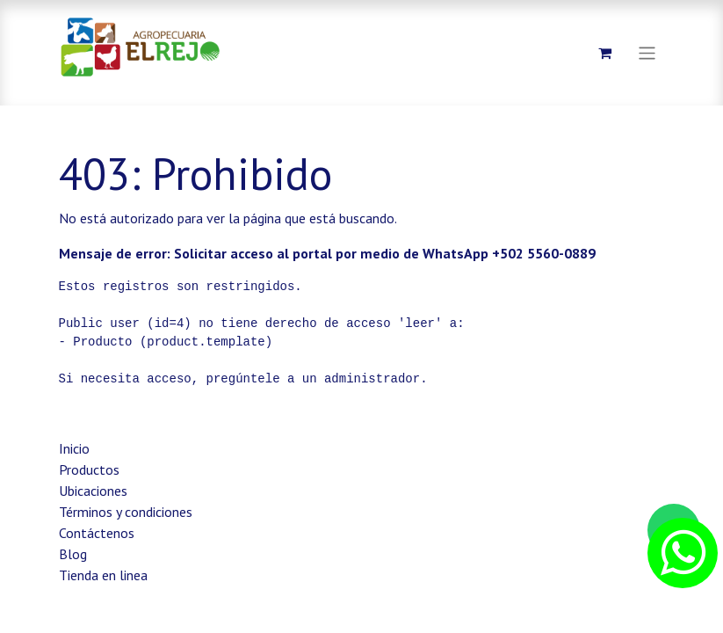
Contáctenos (96, 533)
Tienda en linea (103, 575)
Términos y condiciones (125, 511)
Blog (73, 554)
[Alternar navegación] (647, 52)
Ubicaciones (93, 490)
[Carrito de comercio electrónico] (604, 52)
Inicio (74, 448)
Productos (89, 469)
